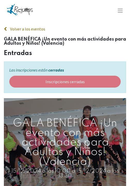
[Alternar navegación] (120, 10)
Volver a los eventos (24, 29)
